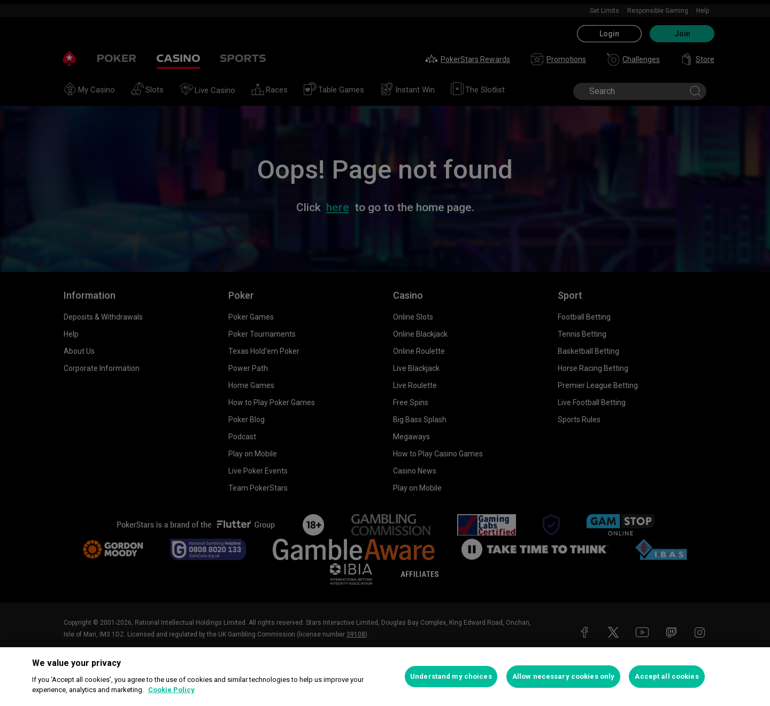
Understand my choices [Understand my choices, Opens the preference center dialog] (451, 676)
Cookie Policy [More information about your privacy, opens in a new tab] (171, 690)
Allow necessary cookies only (563, 676)
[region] (385, 676)
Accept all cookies (666, 676)
